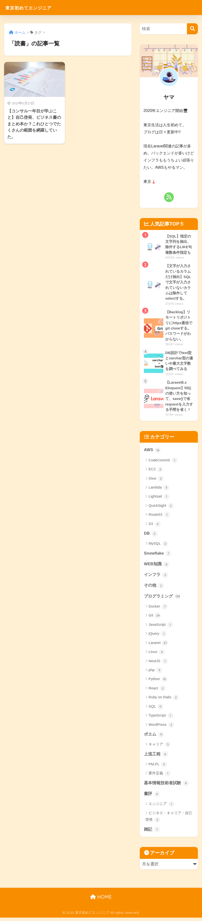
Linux (157, 655)
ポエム (154, 737)
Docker (158, 609)
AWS (152, 452)
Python (158, 682)
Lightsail (159, 499)
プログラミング (162, 599)
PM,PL (158, 767)
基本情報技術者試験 (166, 786)
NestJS (158, 664)
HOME (101, 900)
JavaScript (161, 628)
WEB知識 (156, 567)
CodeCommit (163, 462)
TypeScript (161, 718)
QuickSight (161, 508)
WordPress (161, 728)
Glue (156, 481)
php (155, 673)
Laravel (158, 646)
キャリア (160, 748)
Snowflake (158, 556)
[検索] (192, 28)
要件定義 (160, 777)
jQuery (158, 637)
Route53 (159, 517)
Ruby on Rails (164, 700)
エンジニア (161, 807)
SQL (156, 709)
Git (155, 619)
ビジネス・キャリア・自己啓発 (168, 820)
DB (151, 536)
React (157, 691)
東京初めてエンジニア (35, 7)
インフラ (156, 578)
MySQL (158, 546)
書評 (152, 797)
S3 (155, 526)
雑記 (152, 833)
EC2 (156, 471)
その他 (154, 588)
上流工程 (156, 757)
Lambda (159, 490)
